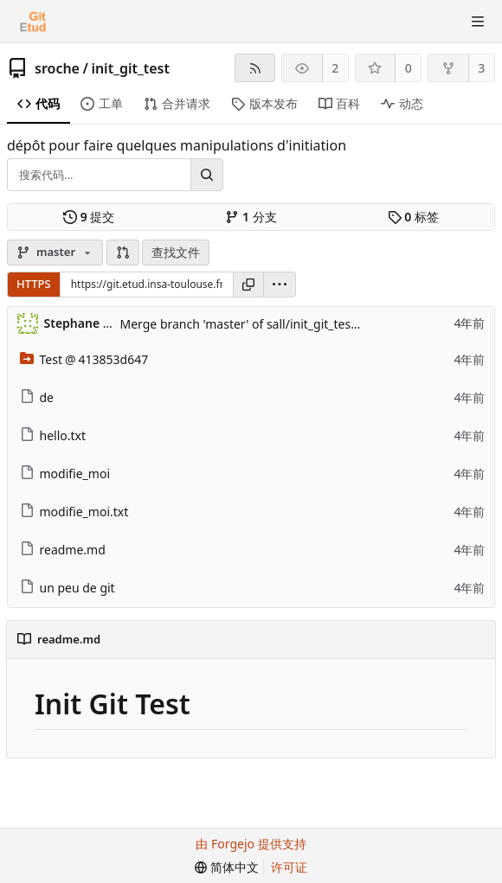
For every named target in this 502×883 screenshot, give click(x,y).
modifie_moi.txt (74, 511)
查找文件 (175, 252)
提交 (88, 217)
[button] (122, 253)
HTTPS (33, 283)
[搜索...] (206, 174)
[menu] (279, 285)
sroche (57, 68)
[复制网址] (248, 285)
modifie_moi (65, 473)
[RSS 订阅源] (255, 68)
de (37, 397)
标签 (413, 217)
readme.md (63, 549)
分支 (250, 217)
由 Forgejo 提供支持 (251, 843)
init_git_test (130, 68)
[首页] (33, 21)
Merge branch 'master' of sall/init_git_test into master (272, 324)
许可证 (289, 867)
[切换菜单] (477, 21)
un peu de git (67, 587)
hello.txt (53, 435)
